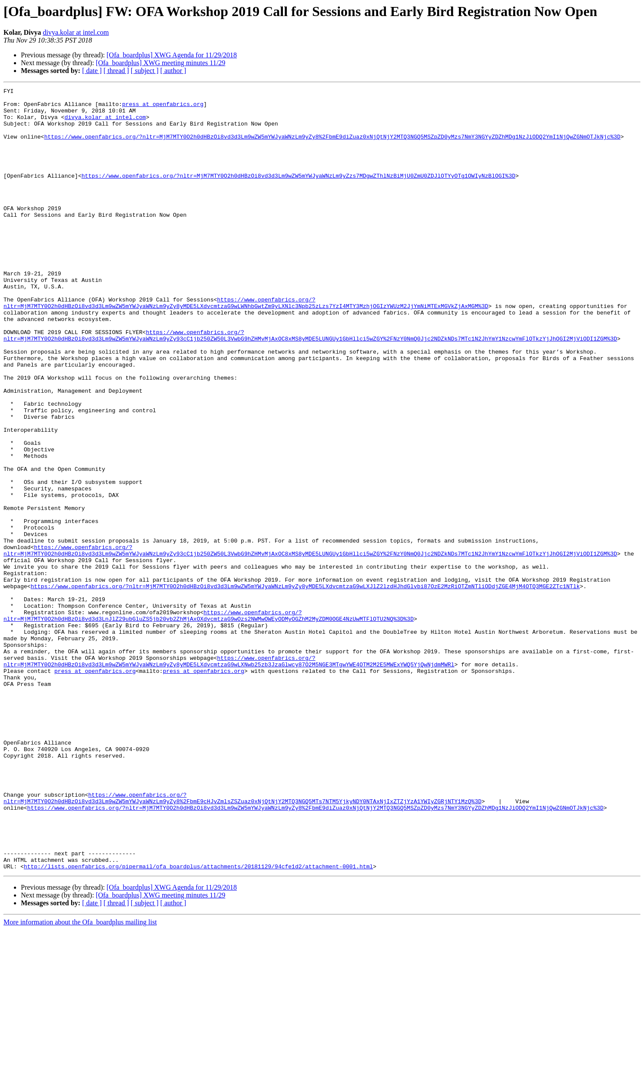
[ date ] (92, 70)
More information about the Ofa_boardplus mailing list (80, 1078)
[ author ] (173, 70)
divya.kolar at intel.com (76, 32)
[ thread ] (116, 70)
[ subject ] (145, 70)
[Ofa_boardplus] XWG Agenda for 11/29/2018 (171, 55)
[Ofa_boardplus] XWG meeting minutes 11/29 (160, 62)
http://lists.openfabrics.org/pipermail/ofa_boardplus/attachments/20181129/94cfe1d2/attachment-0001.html (198, 1022)
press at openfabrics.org (162, 108)
